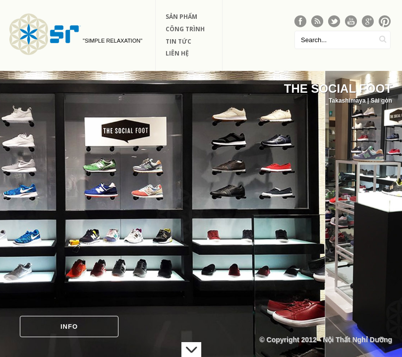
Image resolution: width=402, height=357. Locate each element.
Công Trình (185, 29)
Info (69, 326)
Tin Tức (178, 41)
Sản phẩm (181, 16)
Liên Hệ (177, 53)
